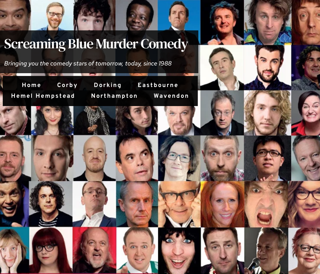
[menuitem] (31, 85)
